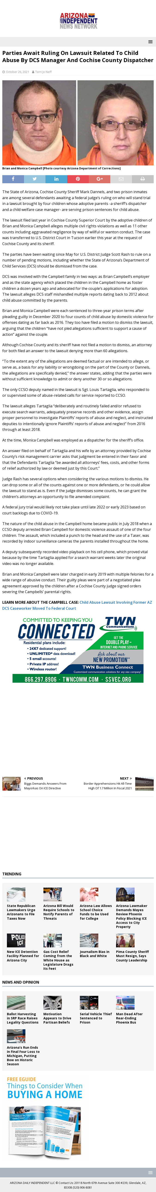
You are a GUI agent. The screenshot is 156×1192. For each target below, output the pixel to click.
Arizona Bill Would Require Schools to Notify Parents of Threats (58, 912)
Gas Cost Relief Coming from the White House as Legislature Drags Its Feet (58, 960)
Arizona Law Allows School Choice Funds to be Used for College (96, 912)
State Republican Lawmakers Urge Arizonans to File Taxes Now (21, 912)
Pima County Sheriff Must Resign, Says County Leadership (132, 955)
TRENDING (11, 874)
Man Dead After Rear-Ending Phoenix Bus (129, 1018)
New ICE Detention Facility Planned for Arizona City (23, 955)
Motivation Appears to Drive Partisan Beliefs (57, 1018)
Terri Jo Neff (43, 72)
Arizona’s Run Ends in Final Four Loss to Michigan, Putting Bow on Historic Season (23, 1055)
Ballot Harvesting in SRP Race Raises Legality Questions (23, 1018)
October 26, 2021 (17, 72)
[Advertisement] (78, 740)
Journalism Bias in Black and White (94, 953)
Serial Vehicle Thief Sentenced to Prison (96, 1018)
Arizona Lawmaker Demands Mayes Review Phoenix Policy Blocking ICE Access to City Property (131, 916)
